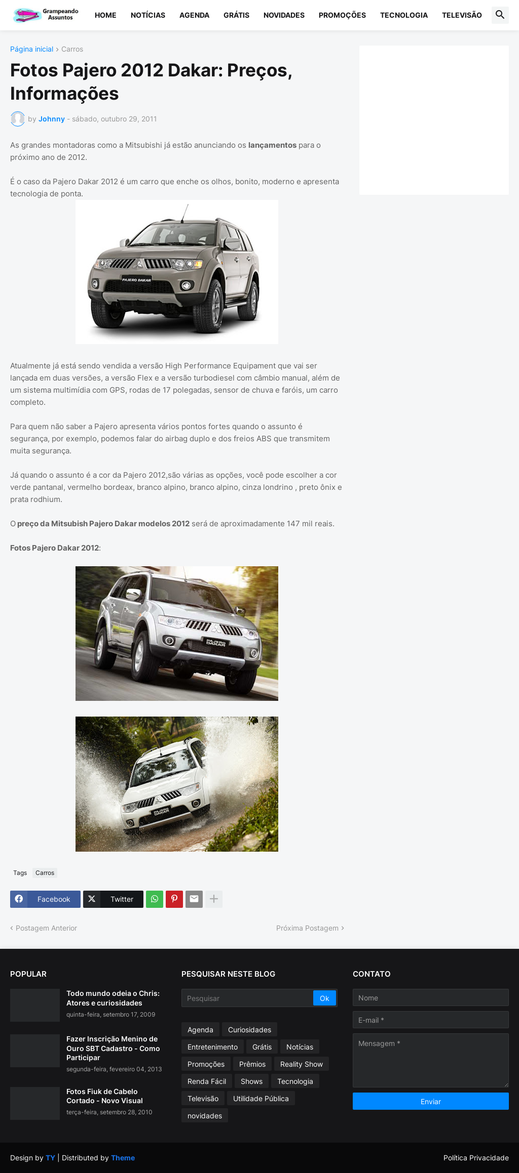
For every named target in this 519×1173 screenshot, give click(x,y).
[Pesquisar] (248, 998)
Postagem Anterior (46, 928)
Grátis (236, 15)
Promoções (342, 15)
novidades (205, 1115)
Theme (123, 1157)
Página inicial (31, 49)
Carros (72, 49)
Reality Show (301, 1064)
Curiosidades (249, 1029)
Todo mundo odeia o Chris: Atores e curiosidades (113, 998)
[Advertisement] (444, 119)
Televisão (462, 15)
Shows (252, 1081)
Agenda (194, 15)
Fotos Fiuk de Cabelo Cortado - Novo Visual (104, 1096)
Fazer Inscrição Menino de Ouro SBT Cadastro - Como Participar (113, 1047)
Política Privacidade (476, 1157)
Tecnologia (404, 15)
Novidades (284, 15)
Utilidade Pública (261, 1098)
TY (50, 1157)
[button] (500, 15)
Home (106, 15)
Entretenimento (213, 1046)
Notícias (148, 15)
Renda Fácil (207, 1081)
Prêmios (252, 1064)
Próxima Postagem (307, 928)
